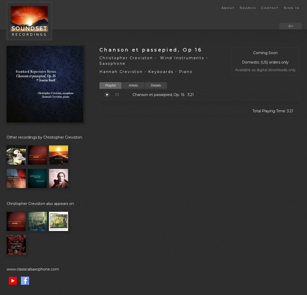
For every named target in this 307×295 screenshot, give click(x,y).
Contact (270, 7)
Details (156, 85)
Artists (133, 85)
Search (248, 7)
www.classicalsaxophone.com (33, 269)
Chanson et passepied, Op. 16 (107, 94)
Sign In (291, 7)
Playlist (110, 85)
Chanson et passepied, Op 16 (150, 50)
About (228, 7)
